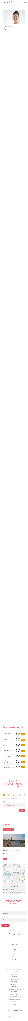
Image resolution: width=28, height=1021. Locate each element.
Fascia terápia (14, 984)
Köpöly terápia (14, 991)
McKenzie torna (14, 974)
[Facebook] (9, 934)
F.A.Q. (14, 952)
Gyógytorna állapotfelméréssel (14, 969)
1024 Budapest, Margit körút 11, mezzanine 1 (14, 889)
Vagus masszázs (14, 1004)
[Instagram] (14, 934)
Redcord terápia (14, 986)
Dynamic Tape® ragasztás (14, 996)
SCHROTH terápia (13, 971)
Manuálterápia (14, 976)
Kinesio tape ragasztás (14, 999)
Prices (14, 949)
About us (14, 946)
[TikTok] (19, 934)
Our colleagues (14, 944)
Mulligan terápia (14, 979)
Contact (14, 957)
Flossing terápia (14, 994)
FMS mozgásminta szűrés (14, 989)
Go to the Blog (8, 829)
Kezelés (5, 801)
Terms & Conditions (14, 1017)
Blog (14, 954)
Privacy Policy (14, 1014)
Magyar (14, 959)
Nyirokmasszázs (14, 1001)
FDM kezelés (14, 981)
